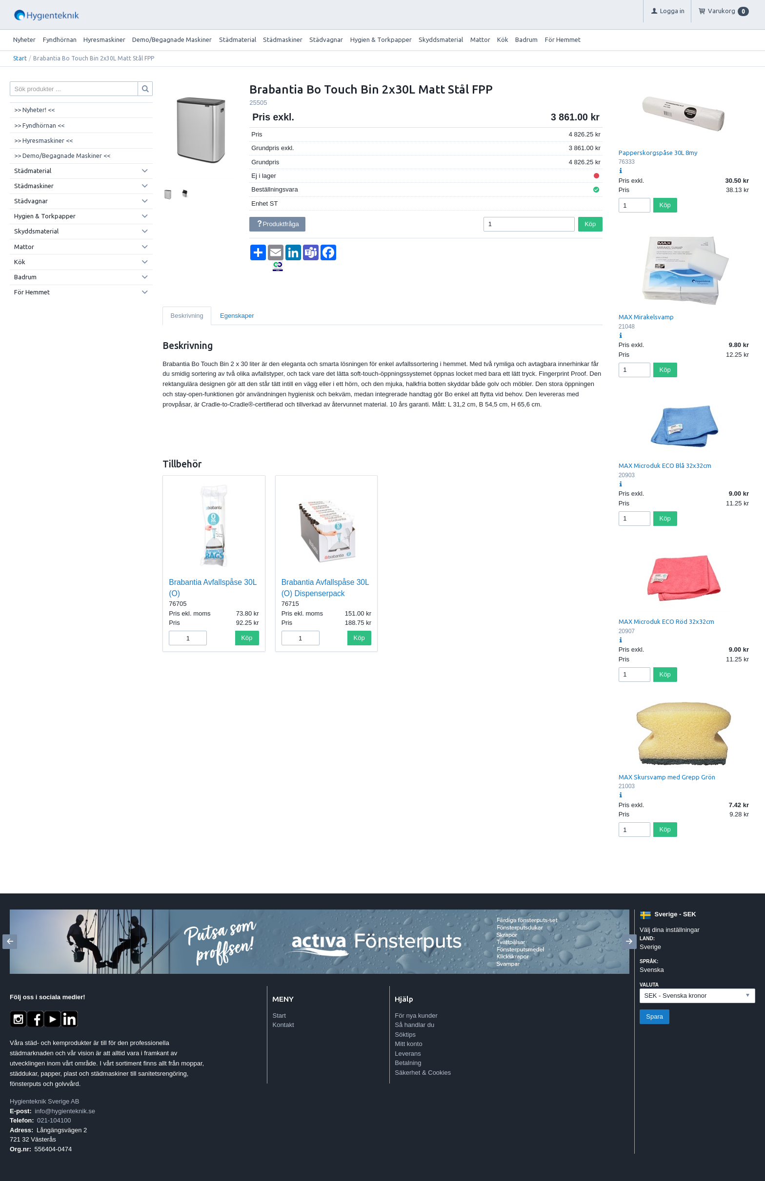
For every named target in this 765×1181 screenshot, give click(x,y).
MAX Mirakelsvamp (646, 316)
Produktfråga (277, 224)
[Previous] (9, 941)
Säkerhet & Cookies (423, 1072)
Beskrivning (187, 315)
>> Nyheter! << (34, 109)
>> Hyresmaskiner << (43, 140)
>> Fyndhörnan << (39, 125)
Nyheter (24, 39)
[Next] (629, 941)
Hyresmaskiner (104, 39)
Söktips (405, 1034)
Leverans (408, 1053)
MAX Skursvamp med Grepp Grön (667, 777)
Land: (647, 938)
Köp (590, 224)
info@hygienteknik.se (65, 1111)
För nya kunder (416, 1015)
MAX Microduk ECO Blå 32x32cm (665, 465)
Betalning (408, 1062)
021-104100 (54, 1120)
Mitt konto (408, 1043)
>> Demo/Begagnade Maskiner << (62, 155)
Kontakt (283, 1024)
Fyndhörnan (60, 39)
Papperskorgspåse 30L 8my (658, 152)
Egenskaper (237, 315)
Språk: (649, 961)
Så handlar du (414, 1024)
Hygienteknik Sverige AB (44, 1101)
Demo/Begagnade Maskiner (172, 39)
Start (20, 58)
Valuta (649, 984)
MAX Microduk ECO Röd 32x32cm (666, 621)
